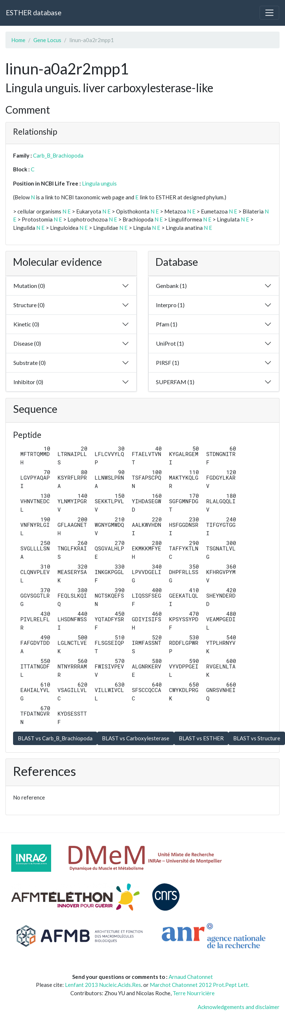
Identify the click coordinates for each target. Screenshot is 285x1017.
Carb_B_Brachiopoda (58, 155)
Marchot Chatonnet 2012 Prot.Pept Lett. (199, 984)
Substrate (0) (29, 362)
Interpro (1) (170, 304)
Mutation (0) (29, 285)
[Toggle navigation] (269, 13)
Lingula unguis (99, 183)
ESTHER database (33, 12)
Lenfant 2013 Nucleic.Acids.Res (103, 984)
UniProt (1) (170, 343)
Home (18, 40)
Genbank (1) (171, 285)
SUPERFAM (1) (175, 381)
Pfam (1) (166, 324)
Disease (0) (27, 343)
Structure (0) (29, 304)
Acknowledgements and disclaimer (239, 1007)
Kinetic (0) (26, 324)
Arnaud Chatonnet (191, 976)
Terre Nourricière (194, 993)
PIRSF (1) (167, 362)
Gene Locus (47, 40)
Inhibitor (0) (28, 381)
